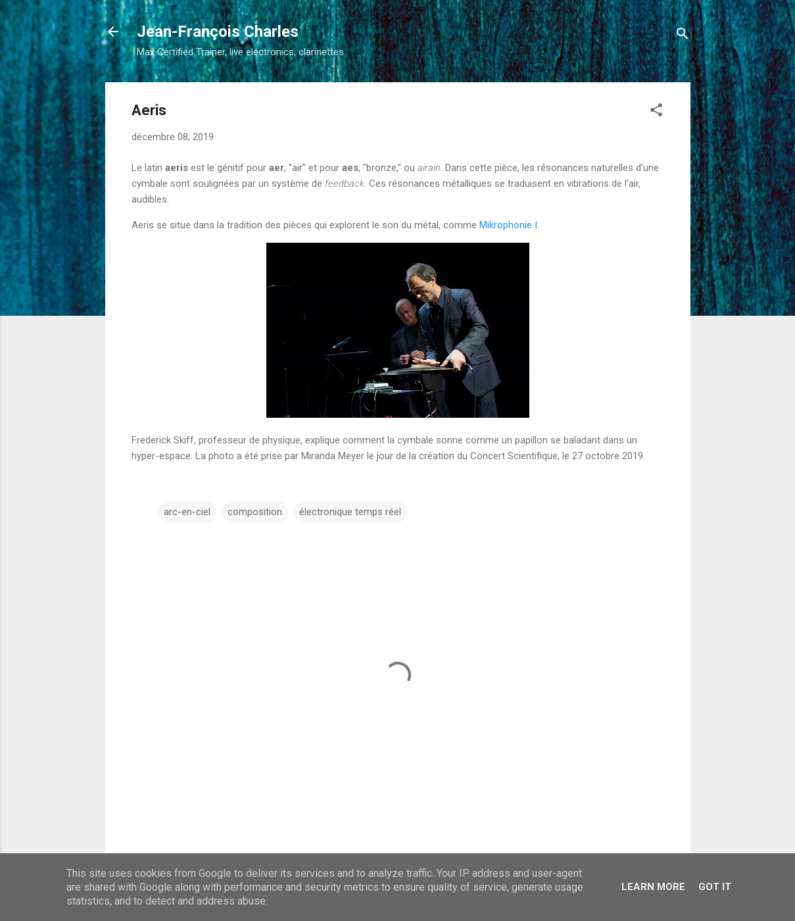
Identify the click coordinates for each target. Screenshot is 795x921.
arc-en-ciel (187, 512)
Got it (714, 887)
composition (255, 512)
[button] (656, 112)
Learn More (653, 887)
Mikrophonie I (508, 225)
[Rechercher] (682, 36)
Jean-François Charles (218, 31)
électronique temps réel (350, 512)
